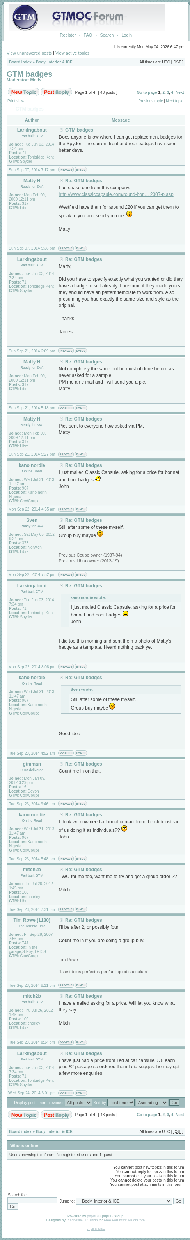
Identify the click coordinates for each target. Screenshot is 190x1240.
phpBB (92, 1216)
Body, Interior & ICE (54, 62)
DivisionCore (135, 1220)
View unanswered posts (29, 53)
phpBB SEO (96, 1229)
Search (107, 35)
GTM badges (29, 74)
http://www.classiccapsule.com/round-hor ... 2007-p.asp (116, 194)
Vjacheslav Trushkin (82, 1220)
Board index (20, 62)
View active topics (72, 53)
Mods (36, 80)
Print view (15, 101)
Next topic (174, 101)
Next (180, 92)
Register (68, 35)
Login (126, 35)
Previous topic (150, 101)
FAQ (87, 35)
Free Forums (114, 1220)
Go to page (147, 92)
